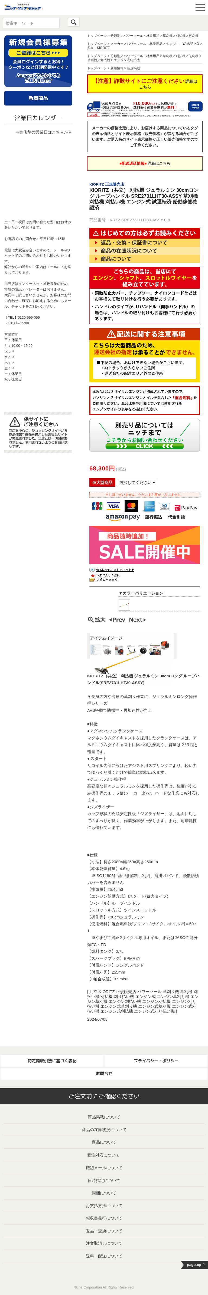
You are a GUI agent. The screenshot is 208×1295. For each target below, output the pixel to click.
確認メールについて (104, 1167)
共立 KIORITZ (98, 48)
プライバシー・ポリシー (156, 1061)
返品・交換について (104, 1230)
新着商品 (38, 98)
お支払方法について (104, 1205)
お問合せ (104, 1073)
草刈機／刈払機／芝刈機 (181, 36)
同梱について (104, 1193)
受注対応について (103, 1155)
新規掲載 (133, 68)
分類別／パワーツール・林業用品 (134, 36)
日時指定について (104, 1180)
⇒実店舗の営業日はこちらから (43, 132)
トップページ (97, 36)
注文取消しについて (104, 1243)
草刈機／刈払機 (98, 60)
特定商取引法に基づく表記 (52, 1061)
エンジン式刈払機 (127, 60)
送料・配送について (104, 1256)
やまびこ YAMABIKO (182, 44)
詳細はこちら (159, 164)
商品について (104, 1142)
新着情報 (116, 68)
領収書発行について (104, 1218)
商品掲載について (104, 1117)
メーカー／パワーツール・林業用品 (136, 44)
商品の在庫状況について (104, 1129)
